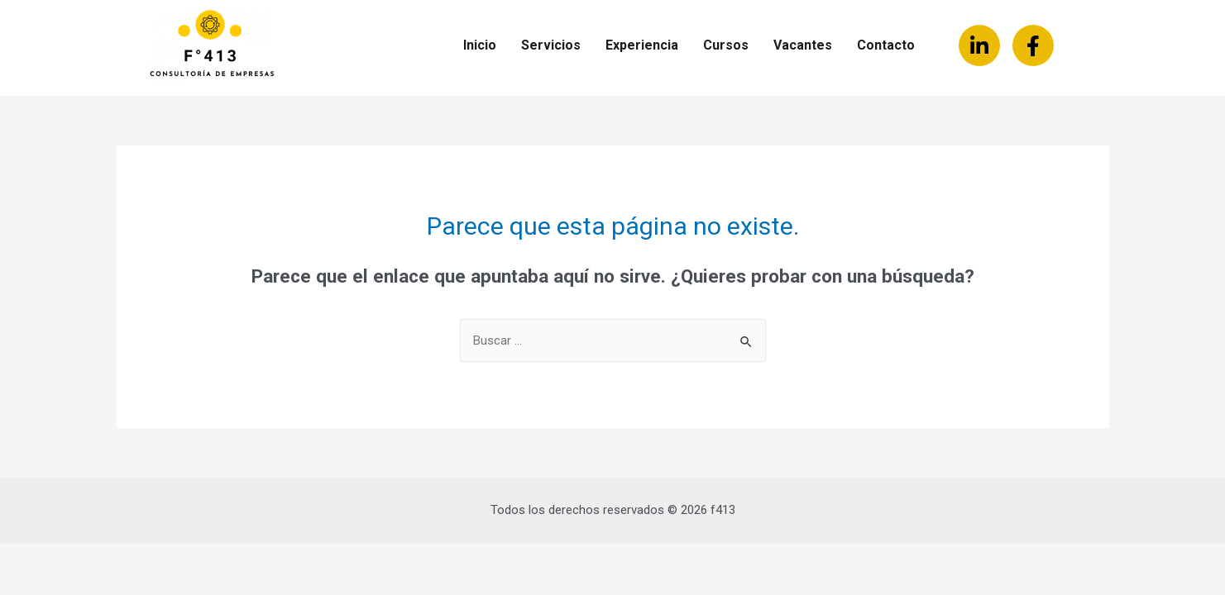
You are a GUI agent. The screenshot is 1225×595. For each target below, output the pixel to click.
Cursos (726, 45)
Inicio (479, 45)
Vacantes (802, 45)
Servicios (551, 45)
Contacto (886, 45)
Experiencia (641, 45)
